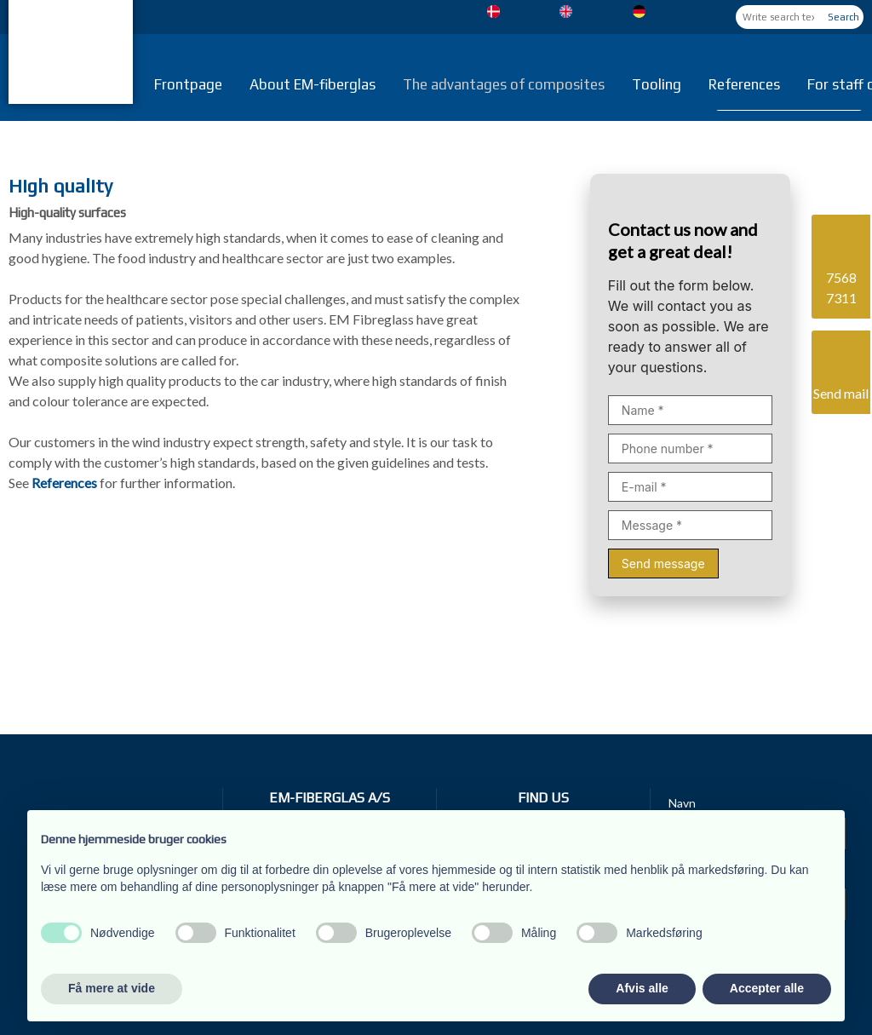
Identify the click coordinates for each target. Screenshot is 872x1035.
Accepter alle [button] (767, 988)
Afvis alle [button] (642, 988)
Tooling (656, 84)
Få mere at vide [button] (111, 988)
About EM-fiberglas (313, 84)
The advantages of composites (504, 84)
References (744, 84)
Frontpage (188, 84)
